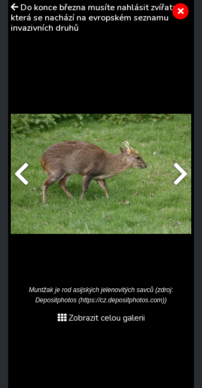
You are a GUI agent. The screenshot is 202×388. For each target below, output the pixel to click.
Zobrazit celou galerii (101, 318)
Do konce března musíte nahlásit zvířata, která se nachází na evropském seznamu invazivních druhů (95, 18)
